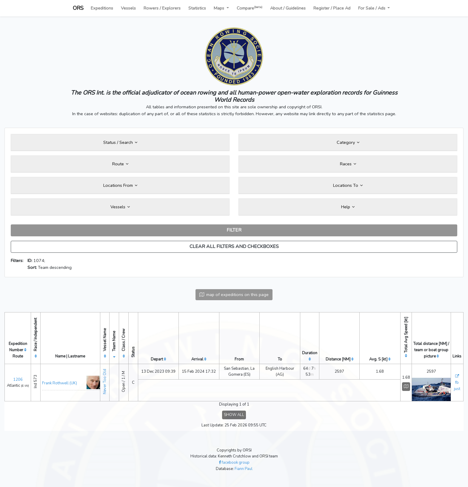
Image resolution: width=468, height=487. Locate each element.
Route (120, 164)
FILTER (234, 230)
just (457, 389)
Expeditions (102, 8)
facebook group (234, 462)
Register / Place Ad (331, 8)
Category (348, 142)
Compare (249, 8)
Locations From (120, 185)
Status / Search (120, 142)
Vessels (128, 8)
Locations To (348, 185)
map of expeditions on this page (234, 295)
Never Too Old (104, 381)
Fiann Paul (244, 468)
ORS (78, 8)
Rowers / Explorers (162, 8)
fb (457, 382)
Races (348, 164)
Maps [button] (219, 8)
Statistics (197, 8)
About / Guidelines (288, 8)
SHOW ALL (234, 414)
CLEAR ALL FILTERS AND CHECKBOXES (234, 246)
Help (348, 207)
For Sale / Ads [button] (372, 8)
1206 (18, 379)
